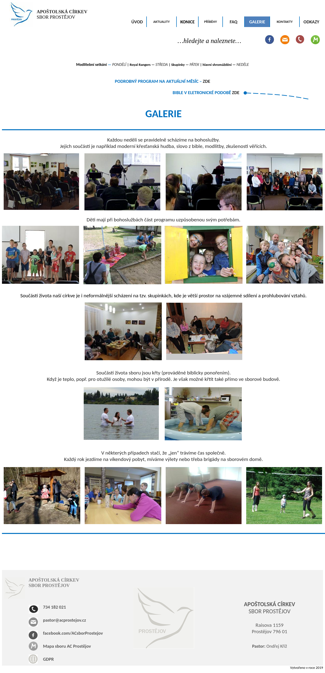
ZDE (206, 81)
